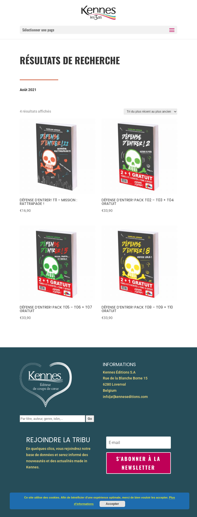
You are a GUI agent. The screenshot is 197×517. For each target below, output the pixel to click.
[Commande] (150, 111)
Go (90, 419)
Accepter (112, 504)
